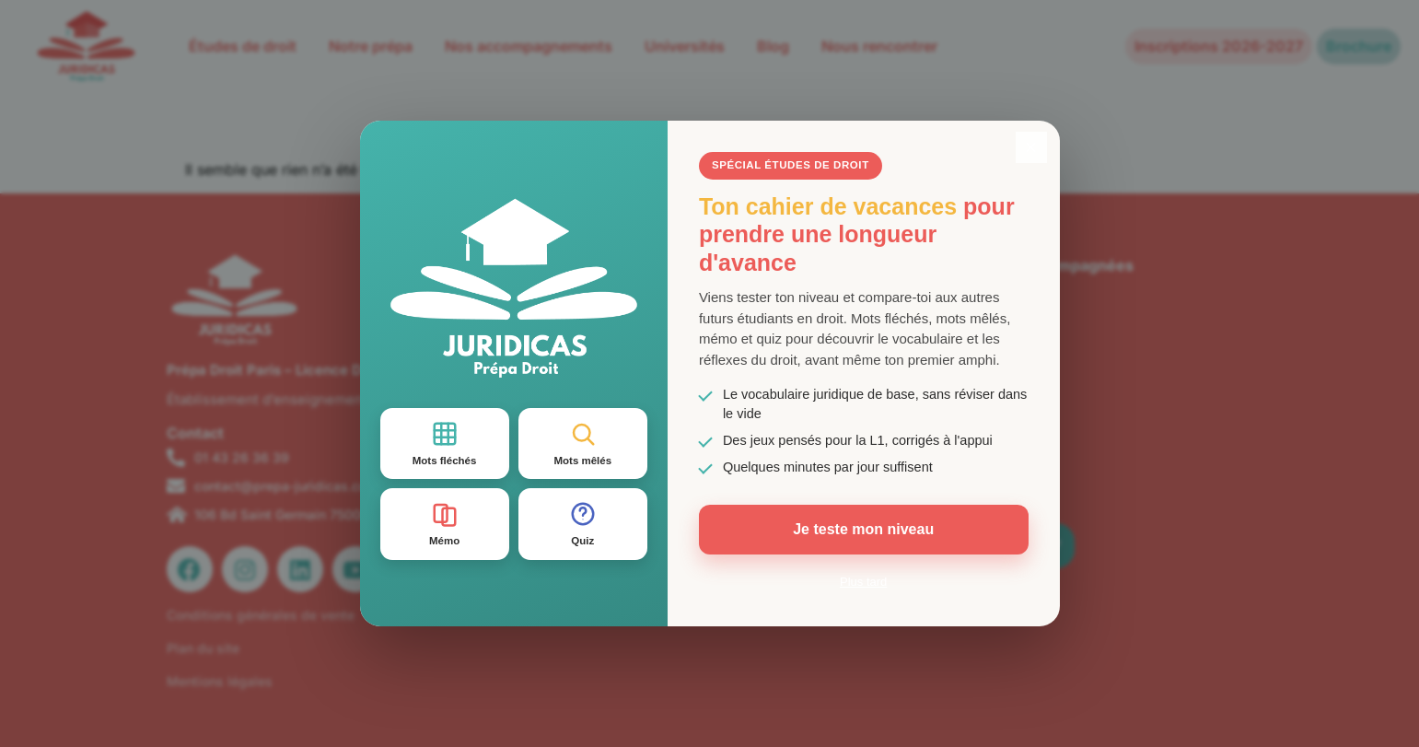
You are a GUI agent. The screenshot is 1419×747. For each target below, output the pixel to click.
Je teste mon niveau (863, 529)
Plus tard (863, 582)
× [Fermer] (1031, 146)
